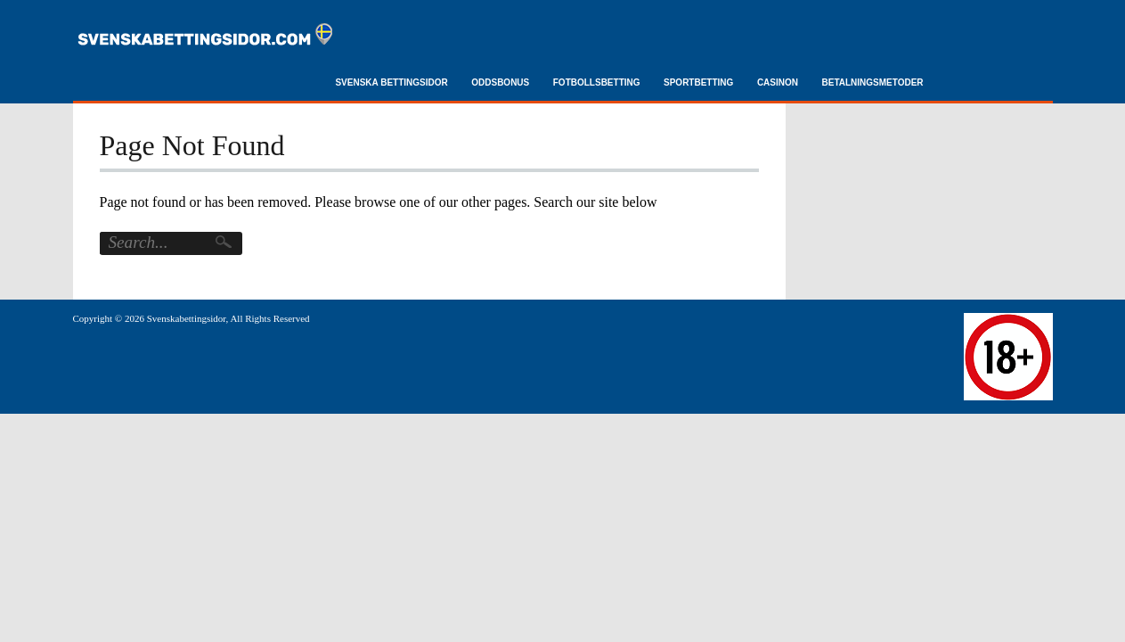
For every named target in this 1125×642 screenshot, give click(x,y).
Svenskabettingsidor (186, 318)
